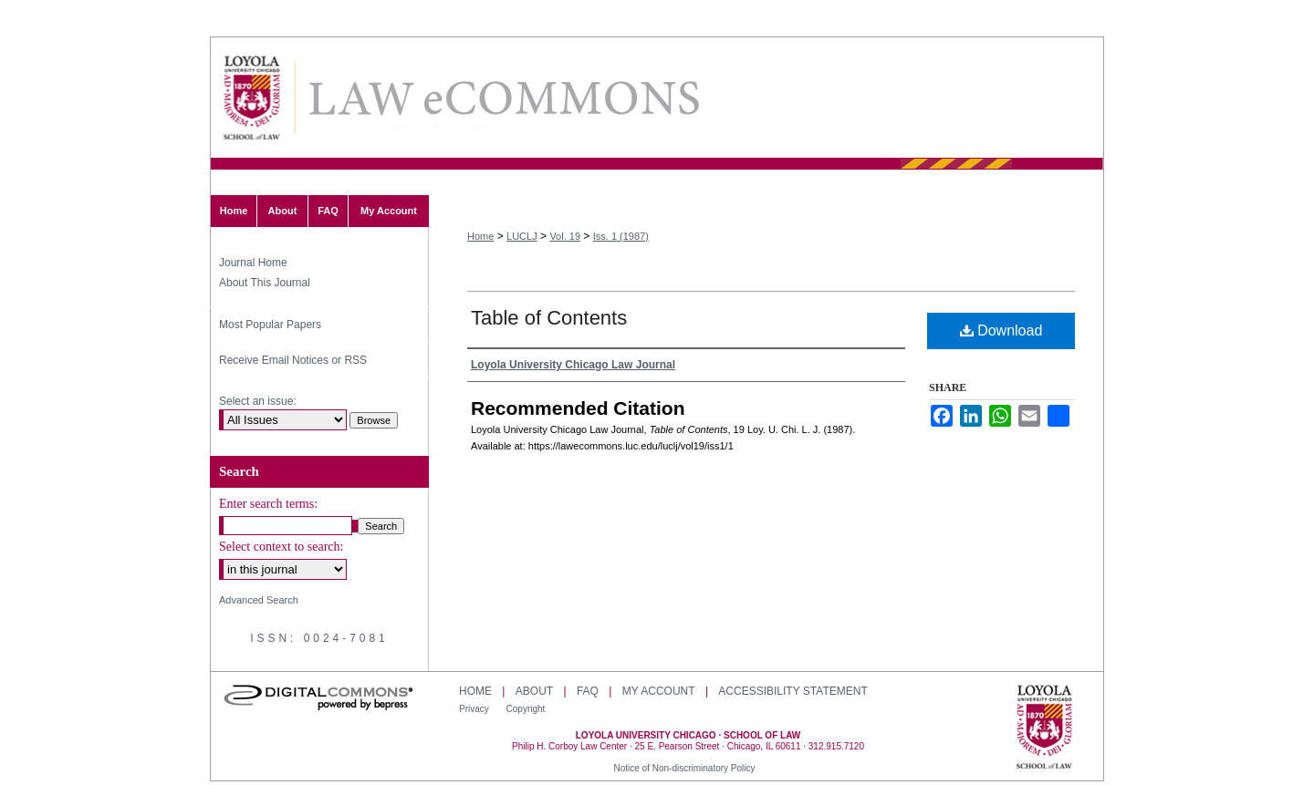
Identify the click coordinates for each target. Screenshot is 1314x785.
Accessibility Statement (792, 691)
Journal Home (253, 262)
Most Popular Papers (270, 324)
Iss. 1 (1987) (621, 236)
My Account (658, 691)
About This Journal (264, 282)
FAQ (588, 691)
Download (1001, 330)
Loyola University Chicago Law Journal (503, 98)
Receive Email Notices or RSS (293, 360)
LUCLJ (521, 236)
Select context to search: (281, 546)
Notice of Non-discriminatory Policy (684, 768)
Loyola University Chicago (1044, 728)
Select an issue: (258, 401)
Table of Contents (549, 317)
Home (480, 236)
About (534, 691)
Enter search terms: (268, 504)
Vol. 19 (564, 236)
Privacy (475, 709)
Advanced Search (258, 599)
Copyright (526, 709)
